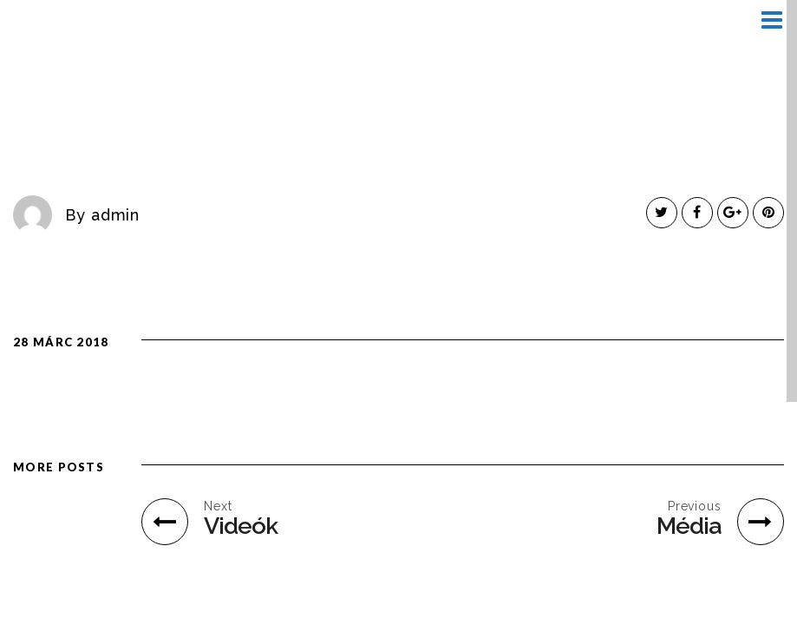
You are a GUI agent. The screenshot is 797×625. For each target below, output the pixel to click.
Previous (695, 506)
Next (218, 506)
